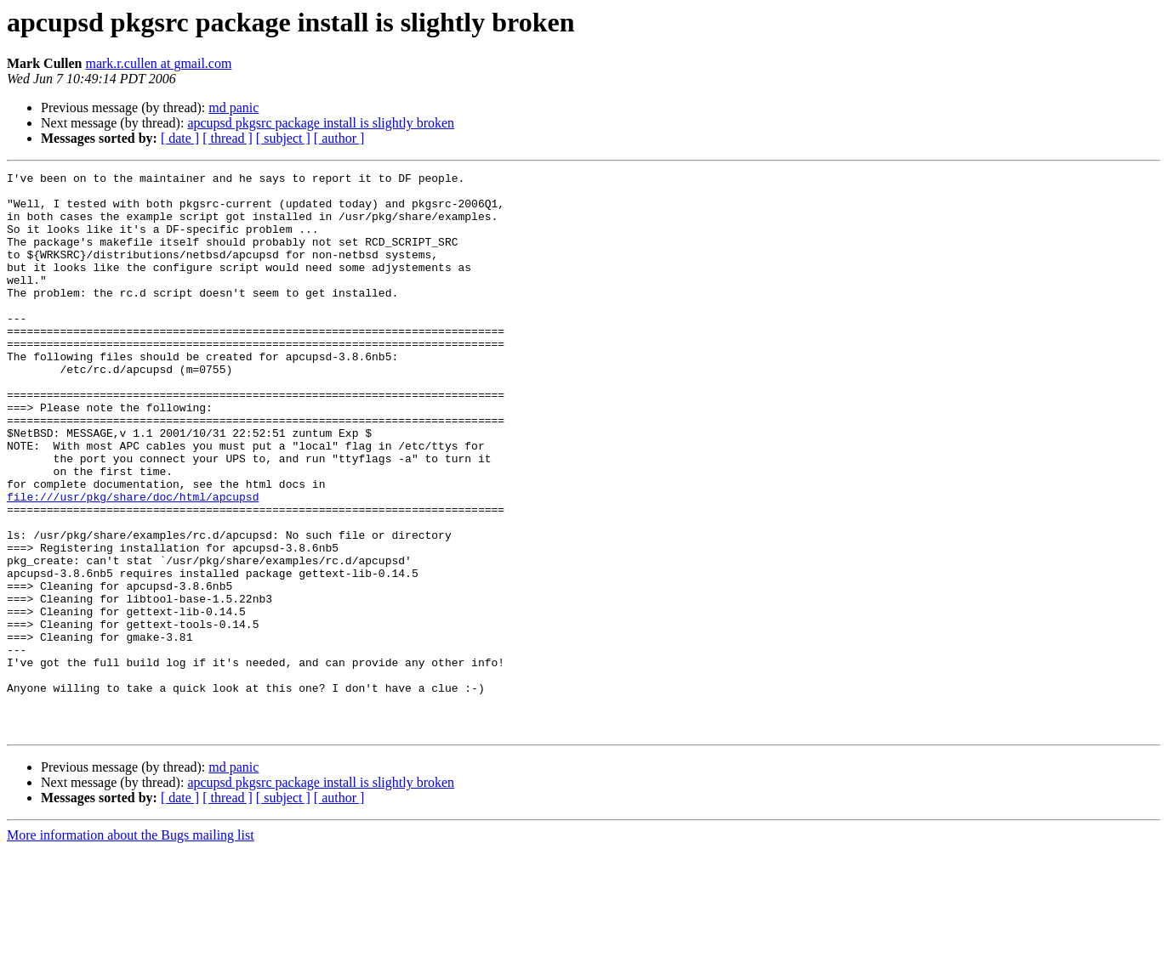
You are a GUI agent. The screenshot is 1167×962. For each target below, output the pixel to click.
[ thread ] (227, 138)
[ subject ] (283, 138)
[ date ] (180, 138)
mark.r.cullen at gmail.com (158, 63)
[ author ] (339, 138)
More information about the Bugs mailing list (130, 947)
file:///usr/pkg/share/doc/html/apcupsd (133, 562)
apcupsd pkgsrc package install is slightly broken (320, 123)
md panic (233, 107)
